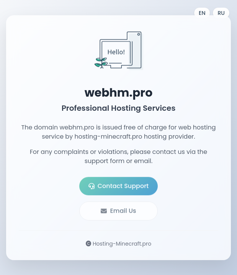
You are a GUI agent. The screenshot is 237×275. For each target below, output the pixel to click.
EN (202, 13)
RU (221, 13)
